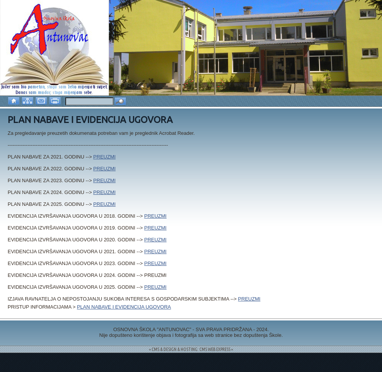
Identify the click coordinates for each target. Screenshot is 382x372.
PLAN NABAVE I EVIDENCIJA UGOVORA (124, 307)
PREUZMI (104, 157)
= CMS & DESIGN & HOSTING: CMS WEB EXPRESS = (191, 349)
